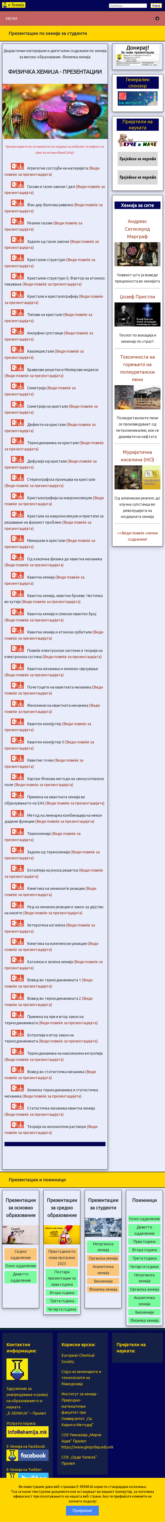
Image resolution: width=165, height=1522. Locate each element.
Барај (156, 5)
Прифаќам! (82, 1510)
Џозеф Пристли (137, 296)
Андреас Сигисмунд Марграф (137, 228)
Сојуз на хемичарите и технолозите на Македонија (81, 1377)
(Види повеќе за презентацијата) (52, 284)
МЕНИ (82, 18)
